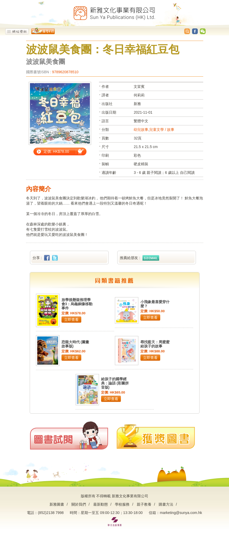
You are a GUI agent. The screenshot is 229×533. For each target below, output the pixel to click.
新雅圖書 (56, 504)
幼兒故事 (141, 129)
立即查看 (71, 319)
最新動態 (100, 504)
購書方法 (166, 504)
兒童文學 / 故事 (161, 129)
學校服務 (122, 504)
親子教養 (144, 504)
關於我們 (78, 504)
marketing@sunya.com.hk (181, 513)
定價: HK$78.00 (56, 151)
